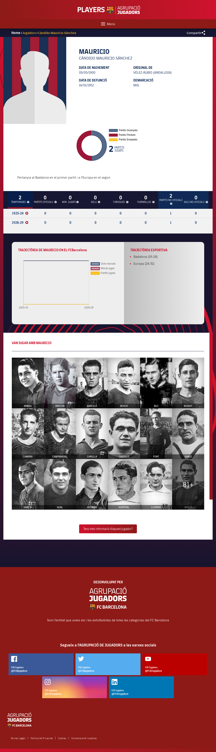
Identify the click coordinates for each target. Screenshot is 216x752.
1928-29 (20, 222)
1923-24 (20, 213)
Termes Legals (18, 738)
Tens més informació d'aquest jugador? (108, 529)
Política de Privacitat (42, 738)
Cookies (62, 738)
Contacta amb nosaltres (84, 738)
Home (15, 33)
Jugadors (29, 33)
